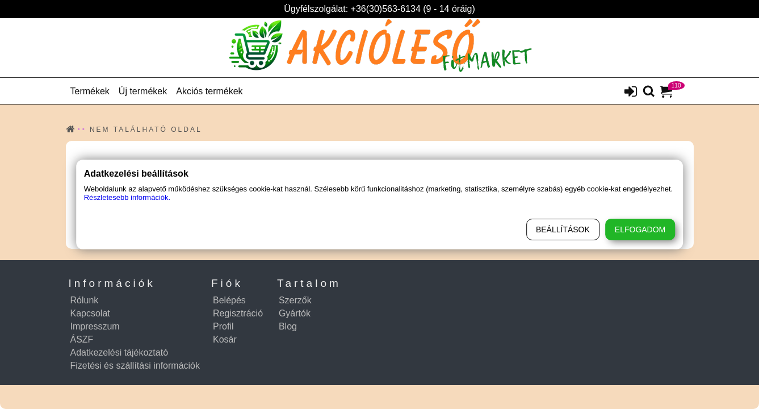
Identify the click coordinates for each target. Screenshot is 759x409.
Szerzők (295, 300)
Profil (223, 326)
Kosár (225, 339)
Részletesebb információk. (127, 197)
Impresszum (95, 326)
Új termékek (143, 91)
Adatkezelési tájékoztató (119, 352)
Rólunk (84, 300)
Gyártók (295, 313)
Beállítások (563, 229)
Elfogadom (640, 229)
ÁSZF (82, 339)
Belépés (229, 300)
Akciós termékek (209, 91)
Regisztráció (238, 313)
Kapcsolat (90, 313)
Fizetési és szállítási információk (135, 365)
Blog (288, 326)
